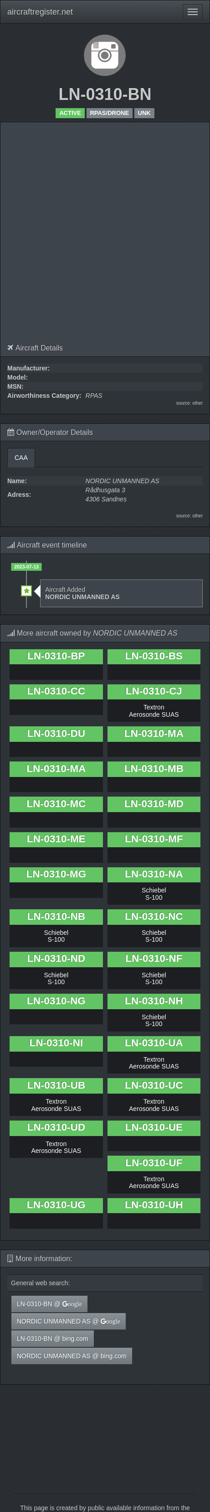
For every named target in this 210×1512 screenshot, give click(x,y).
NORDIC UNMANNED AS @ (68, 1321)
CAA (21, 457)
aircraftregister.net (40, 11)
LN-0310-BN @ (49, 1304)
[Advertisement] (101, 237)
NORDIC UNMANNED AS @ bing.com (72, 1356)
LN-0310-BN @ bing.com (52, 1338)
